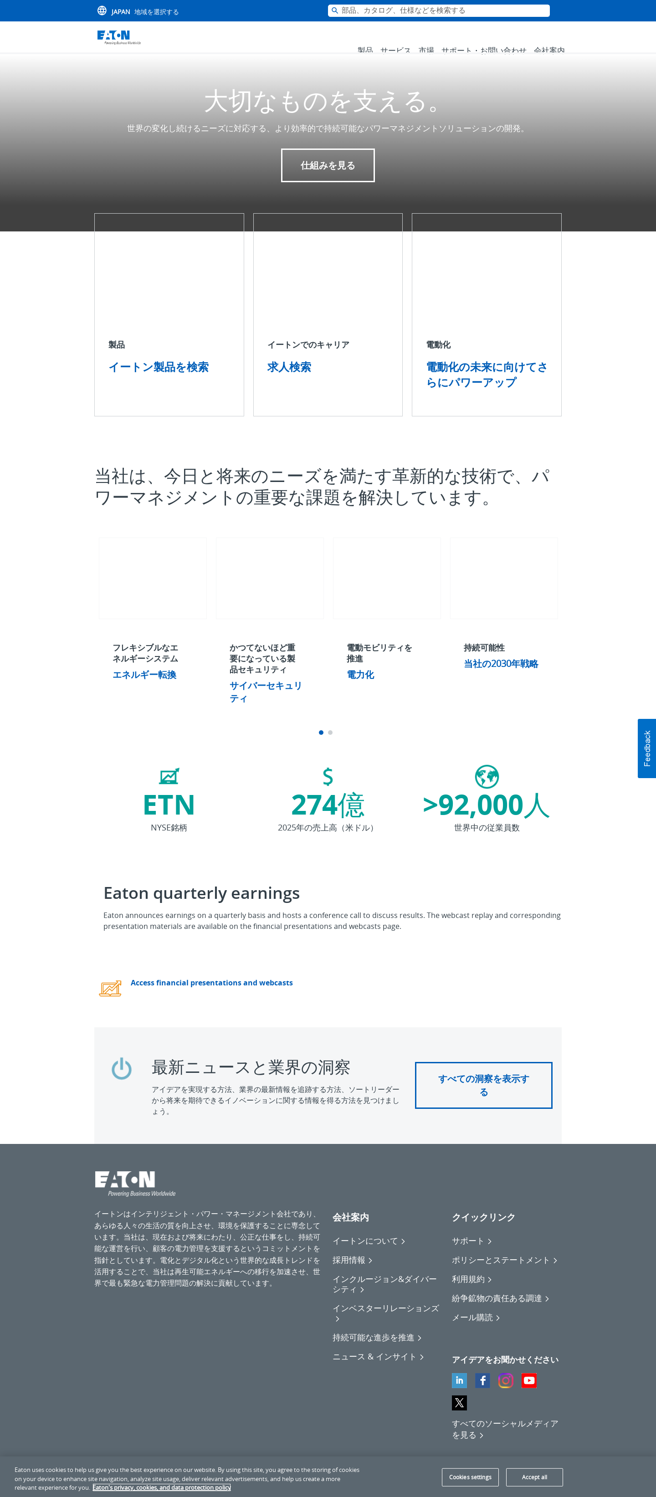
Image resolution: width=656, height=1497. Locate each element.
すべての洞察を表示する (483, 1098)
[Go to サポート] (472, 1253)
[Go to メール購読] (476, 1329)
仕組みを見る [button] (328, 178)
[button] (647, 748)
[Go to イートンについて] (369, 1253)
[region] (328, 1476)
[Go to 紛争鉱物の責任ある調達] (501, 1310)
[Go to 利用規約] (472, 1291)
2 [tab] (331, 745)
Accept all (534, 1477)
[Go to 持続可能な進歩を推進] (377, 1349)
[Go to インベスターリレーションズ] (388, 1325)
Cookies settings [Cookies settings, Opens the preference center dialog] (470, 1477)
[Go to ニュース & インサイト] (379, 1369)
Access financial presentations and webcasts (212, 995)
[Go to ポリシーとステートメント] (505, 1272)
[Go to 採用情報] (353, 1272)
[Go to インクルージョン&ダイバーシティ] (388, 1296)
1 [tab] (322, 745)
